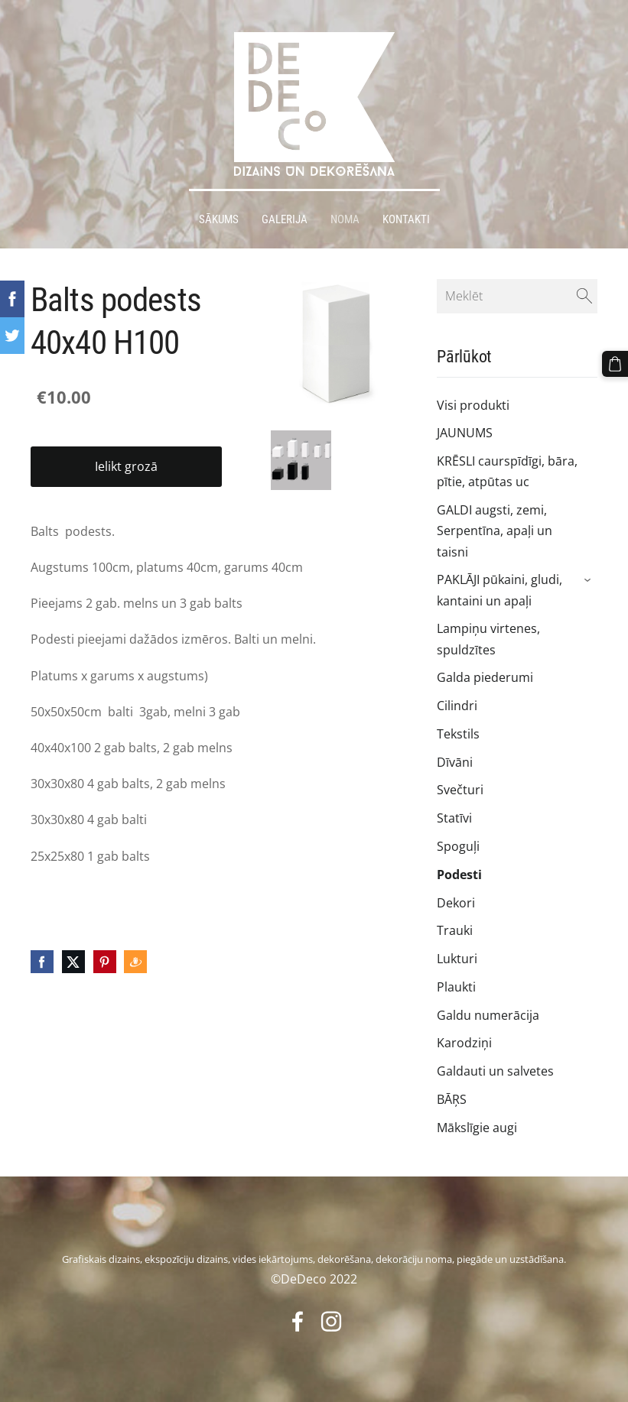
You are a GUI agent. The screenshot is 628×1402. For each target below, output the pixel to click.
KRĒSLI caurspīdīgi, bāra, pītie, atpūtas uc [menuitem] (507, 471)
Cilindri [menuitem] (457, 705)
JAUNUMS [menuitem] (465, 432)
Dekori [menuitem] (456, 902)
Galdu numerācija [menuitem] (488, 1015)
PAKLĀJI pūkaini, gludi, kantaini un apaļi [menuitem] (499, 590)
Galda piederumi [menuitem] (485, 677)
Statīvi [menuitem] (454, 818)
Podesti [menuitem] (459, 874)
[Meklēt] (517, 296)
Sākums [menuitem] (219, 219)
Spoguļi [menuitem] (458, 846)
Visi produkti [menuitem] (473, 405)
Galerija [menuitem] (284, 219)
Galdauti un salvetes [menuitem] (495, 1071)
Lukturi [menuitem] (457, 958)
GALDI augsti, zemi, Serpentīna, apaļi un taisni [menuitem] (494, 530)
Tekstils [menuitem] (458, 733)
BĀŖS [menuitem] (452, 1099)
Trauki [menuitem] (455, 930)
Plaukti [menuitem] (456, 986)
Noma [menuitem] (345, 219)
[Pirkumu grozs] (615, 364)
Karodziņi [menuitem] (464, 1042)
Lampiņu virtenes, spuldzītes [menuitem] (488, 638)
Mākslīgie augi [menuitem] (477, 1127)
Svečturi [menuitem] (460, 789)
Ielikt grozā (126, 466)
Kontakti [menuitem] (406, 219)
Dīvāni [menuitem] (455, 762)
